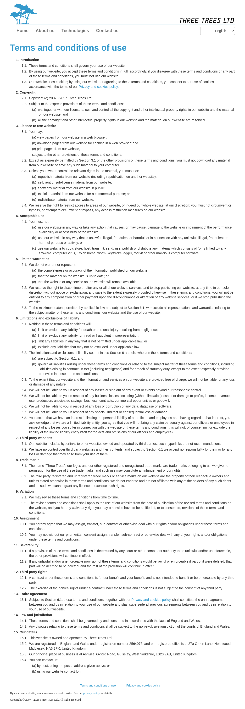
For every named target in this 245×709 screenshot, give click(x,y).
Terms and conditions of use (98, 685)
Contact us (107, 30)
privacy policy (91, 693)
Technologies (75, 30)
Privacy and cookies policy (98, 87)
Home (22, 30)
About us (45, 30)
